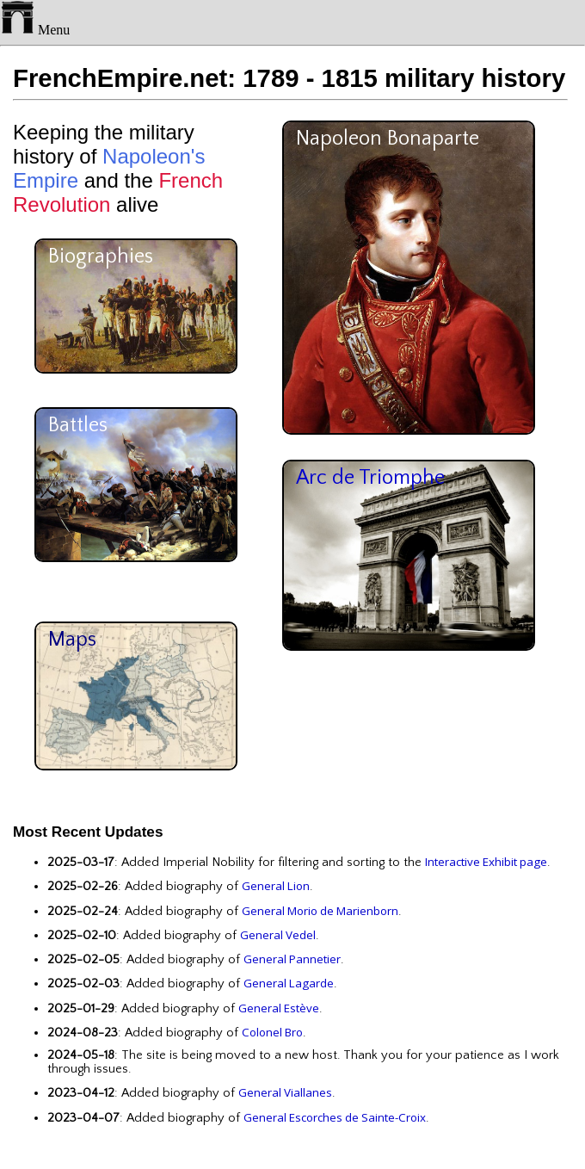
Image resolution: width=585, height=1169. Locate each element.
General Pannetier (292, 959)
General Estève (278, 1008)
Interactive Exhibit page (486, 861)
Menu (35, 29)
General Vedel (278, 935)
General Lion (276, 886)
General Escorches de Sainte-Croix (334, 1117)
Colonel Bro (272, 1032)
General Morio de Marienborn (320, 910)
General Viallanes (285, 1092)
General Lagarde (288, 983)
